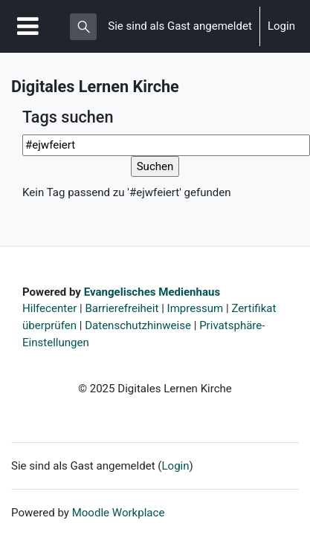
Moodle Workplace (118, 512)
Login (281, 26)
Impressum (195, 308)
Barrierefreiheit (121, 308)
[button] (83, 26)
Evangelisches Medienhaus (152, 292)
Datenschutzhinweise (138, 325)
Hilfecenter (49, 308)
